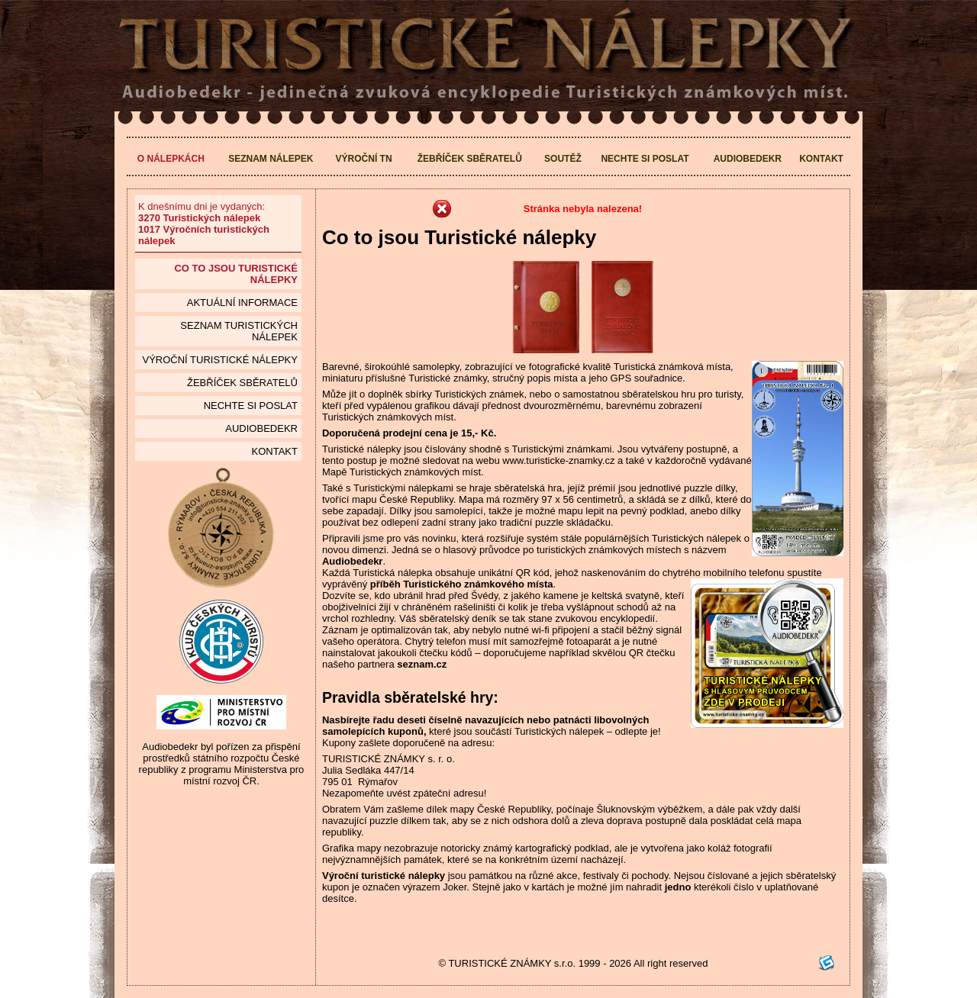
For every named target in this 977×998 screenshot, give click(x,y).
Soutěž (563, 158)
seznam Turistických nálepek (239, 331)
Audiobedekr (748, 158)
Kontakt (821, 158)
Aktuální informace (242, 302)
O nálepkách (171, 158)
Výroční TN (364, 158)
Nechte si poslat (644, 158)
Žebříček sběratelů (470, 158)
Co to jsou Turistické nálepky (236, 273)
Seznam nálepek (270, 158)
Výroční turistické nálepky (219, 359)
